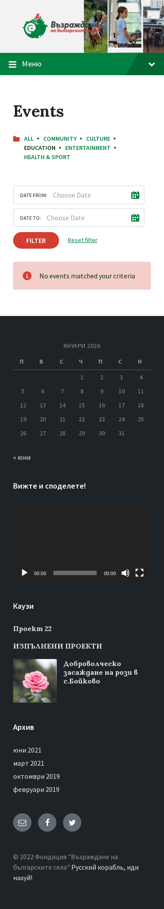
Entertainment (88, 148)
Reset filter (83, 240)
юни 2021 (27, 750)
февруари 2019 (36, 789)
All (29, 138)
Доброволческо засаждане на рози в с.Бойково (100, 672)
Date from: (33, 195)
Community (60, 138)
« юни (22, 457)
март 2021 (28, 763)
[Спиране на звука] (125, 573)
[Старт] (24, 573)
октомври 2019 (36, 776)
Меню (88, 64)
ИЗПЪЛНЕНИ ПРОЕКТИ (57, 646)
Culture (98, 138)
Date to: (30, 218)
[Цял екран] (139, 573)
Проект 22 (32, 628)
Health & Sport (47, 157)
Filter (36, 240)
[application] (82, 542)
